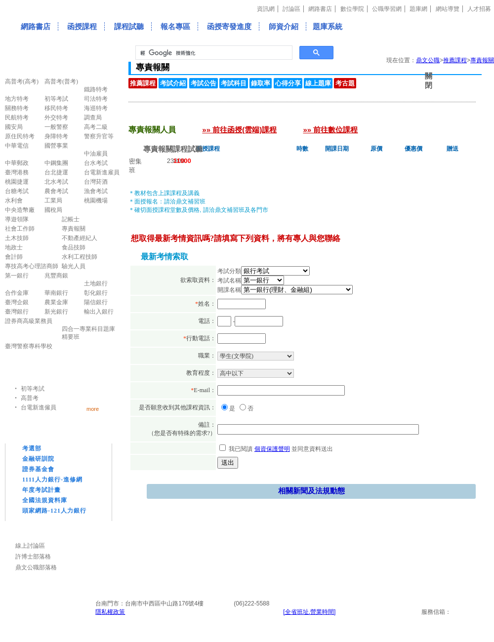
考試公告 (203, 83)
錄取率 (260, 83)
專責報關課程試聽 (173, 149)
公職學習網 (387, 8)
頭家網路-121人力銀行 (54, 510)
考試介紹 (173, 83)
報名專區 (175, 26)
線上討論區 (30, 545)
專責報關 (482, 60)
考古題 (345, 83)
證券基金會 (38, 469)
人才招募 (479, 8)
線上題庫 (318, 83)
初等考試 (32, 388)
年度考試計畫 (41, 489)
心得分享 (288, 83)
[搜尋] (213, 52)
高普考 (30, 398)
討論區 (291, 8)
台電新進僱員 (38, 407)
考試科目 (234, 83)
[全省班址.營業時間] (309, 611)
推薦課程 (455, 60)
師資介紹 (283, 26)
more (92, 408)
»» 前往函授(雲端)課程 (239, 129)
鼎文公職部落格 (36, 567)
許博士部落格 (33, 556)
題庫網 (418, 8)
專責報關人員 (151, 116)
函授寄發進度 (229, 26)
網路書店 (320, 8)
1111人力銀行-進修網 (52, 479)
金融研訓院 (38, 458)
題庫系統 (327, 26)
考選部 (31, 448)
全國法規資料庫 (44, 500)
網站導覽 (447, 8)
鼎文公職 (428, 60)
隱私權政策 (110, 611)
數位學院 (352, 8)
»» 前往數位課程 (330, 129)
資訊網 (266, 8)
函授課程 (82, 26)
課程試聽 (129, 26)
